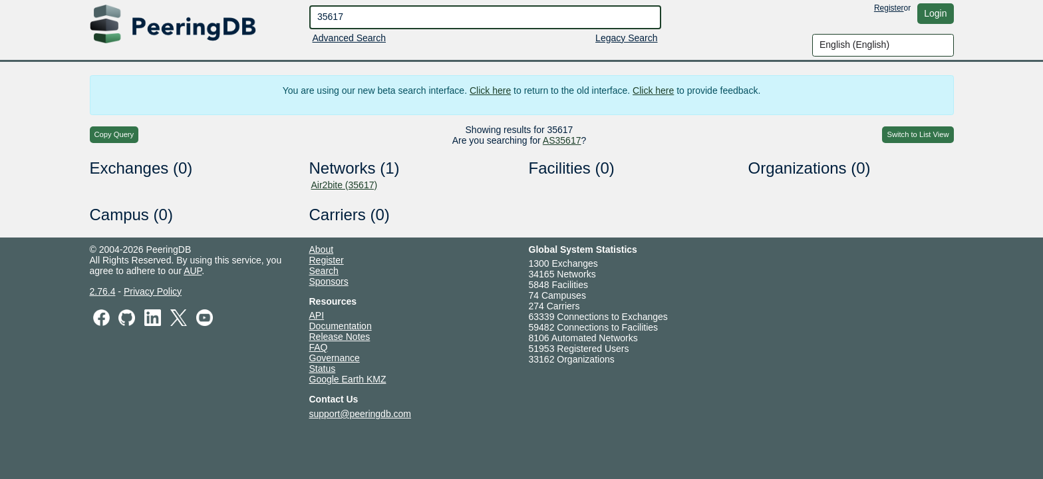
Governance (334, 358)
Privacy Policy (153, 291)
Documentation (340, 326)
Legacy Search (626, 38)
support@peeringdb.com (360, 413)
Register (889, 8)
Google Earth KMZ (347, 379)
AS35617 (562, 140)
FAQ (318, 347)
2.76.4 (103, 291)
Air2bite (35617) (344, 185)
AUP (193, 270)
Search (324, 270)
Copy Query (114, 134)
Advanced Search (349, 38)
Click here (490, 90)
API (317, 315)
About (321, 249)
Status (322, 368)
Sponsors (329, 281)
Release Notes (340, 336)
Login (935, 13)
